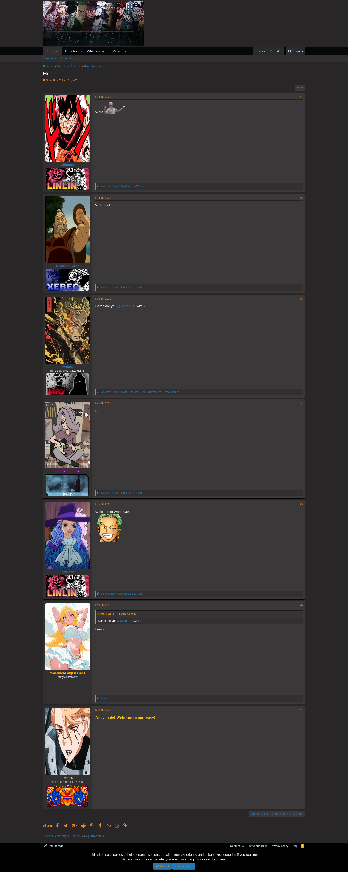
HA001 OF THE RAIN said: (115, 614)
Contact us (237, 846)
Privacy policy (279, 846)
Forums (52, 51)
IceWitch (68, 572)
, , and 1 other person (140, 392)
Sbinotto (51, 80)
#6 (301, 605)
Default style (53, 846)
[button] (81, 51)
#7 (301, 709)
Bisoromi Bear (67, 266)
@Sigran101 (126, 306)
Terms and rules (257, 846)
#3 (301, 298)
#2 (301, 197)
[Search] (295, 51)
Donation (72, 51)
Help (295, 846)
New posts (50, 58)
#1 (301, 96)
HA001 (67, 366)
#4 (301, 403)
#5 (301, 504)
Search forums (69, 58)
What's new (95, 51)
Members (119, 51)
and (122, 186)
